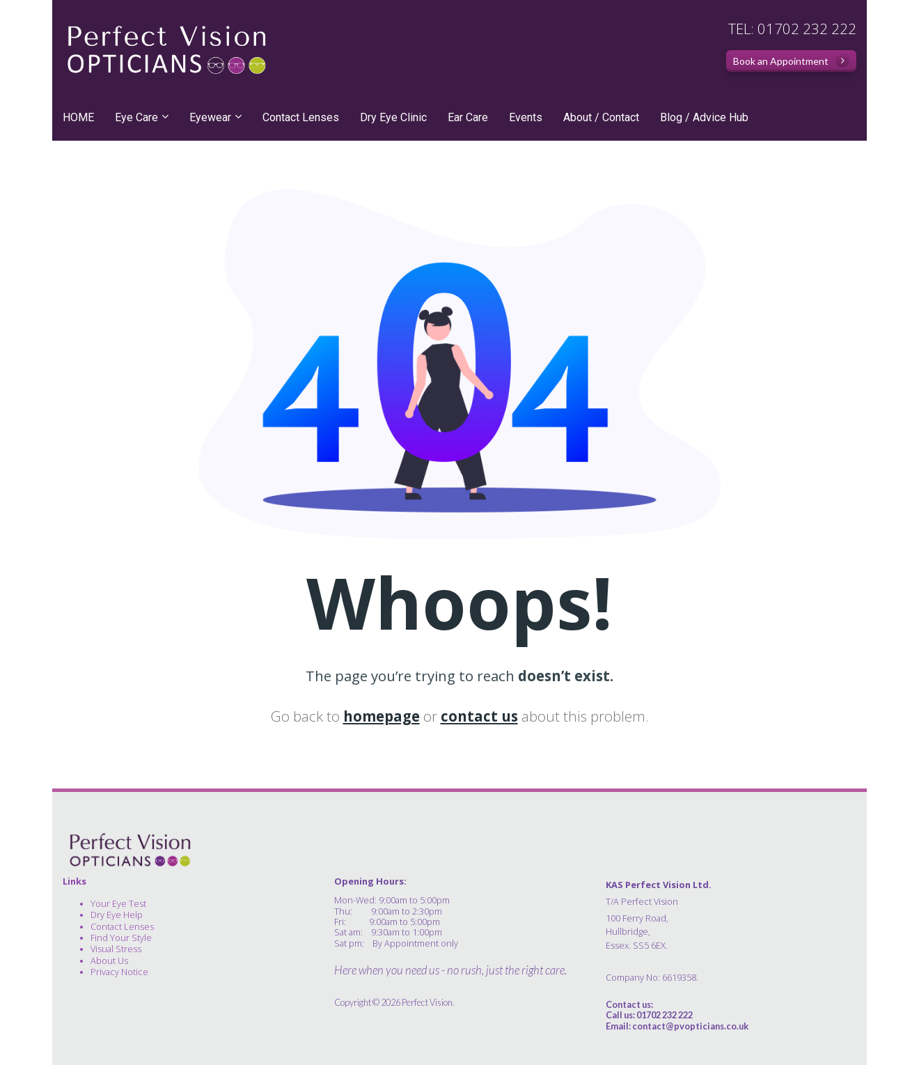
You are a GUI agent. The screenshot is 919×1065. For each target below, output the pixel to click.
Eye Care (136, 117)
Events (525, 117)
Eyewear (210, 117)
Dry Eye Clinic (393, 117)
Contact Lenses (300, 117)
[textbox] (731, 929)
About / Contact (601, 117)
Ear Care (468, 117)
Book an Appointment (791, 61)
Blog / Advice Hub (704, 117)
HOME (78, 117)
